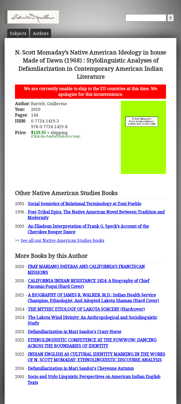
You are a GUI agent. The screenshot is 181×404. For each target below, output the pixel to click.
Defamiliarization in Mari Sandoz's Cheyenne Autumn (81, 368)
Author (41, 33)
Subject (18, 33)
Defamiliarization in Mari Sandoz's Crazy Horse (74, 331)
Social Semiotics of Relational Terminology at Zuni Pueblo (84, 204)
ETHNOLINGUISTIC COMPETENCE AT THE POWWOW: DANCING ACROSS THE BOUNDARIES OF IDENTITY (92, 342)
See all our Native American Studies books (62, 240)
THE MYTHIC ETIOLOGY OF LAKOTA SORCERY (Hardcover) (86, 309)
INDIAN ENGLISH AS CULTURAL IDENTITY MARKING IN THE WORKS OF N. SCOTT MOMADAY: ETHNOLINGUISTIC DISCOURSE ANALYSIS (96, 357)
